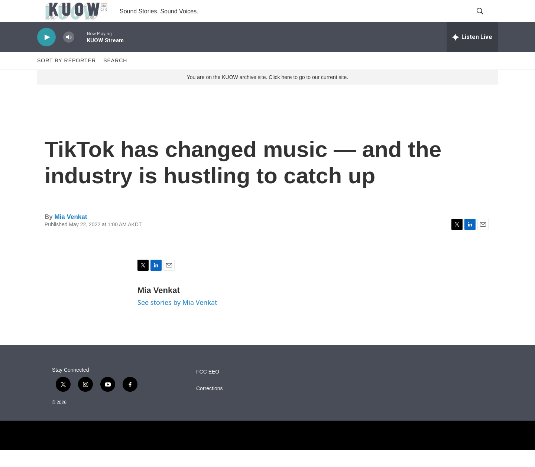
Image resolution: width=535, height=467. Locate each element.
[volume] (68, 54)
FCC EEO (207, 388)
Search (115, 77)
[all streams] (472, 54)
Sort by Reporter (66, 77)
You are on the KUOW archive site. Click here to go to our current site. (267, 94)
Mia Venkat (70, 233)
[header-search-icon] (486, 19)
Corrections (209, 405)
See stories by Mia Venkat (177, 319)
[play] (46, 54)
